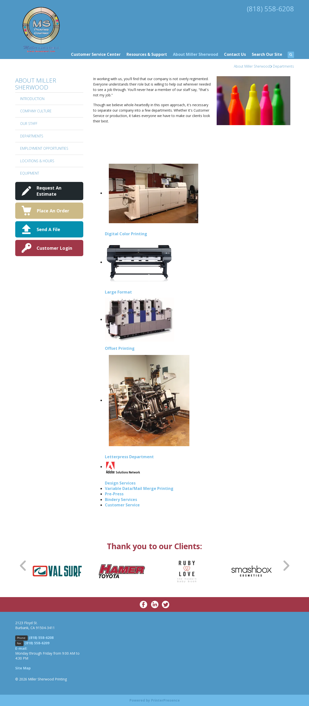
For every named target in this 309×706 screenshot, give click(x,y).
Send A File (48, 229)
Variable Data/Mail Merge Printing (139, 488)
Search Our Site (267, 54)
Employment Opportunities (44, 148)
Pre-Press (114, 494)
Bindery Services (121, 499)
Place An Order (53, 211)
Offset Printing (120, 348)
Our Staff (28, 123)
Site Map (23, 668)
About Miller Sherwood (195, 54)
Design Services (120, 483)
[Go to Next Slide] (286, 565)
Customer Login (54, 248)
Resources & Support (146, 54)
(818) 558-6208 (270, 8)
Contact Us (235, 54)
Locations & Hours (37, 161)
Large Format (118, 292)
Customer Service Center (96, 54)
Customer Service (122, 505)
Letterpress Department (129, 456)
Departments (283, 66)
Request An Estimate (48, 191)
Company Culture (36, 111)
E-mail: (21, 648)
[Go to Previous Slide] (23, 565)
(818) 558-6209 (37, 643)
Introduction (32, 98)
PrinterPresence (165, 700)
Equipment (29, 173)
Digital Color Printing (126, 233)
